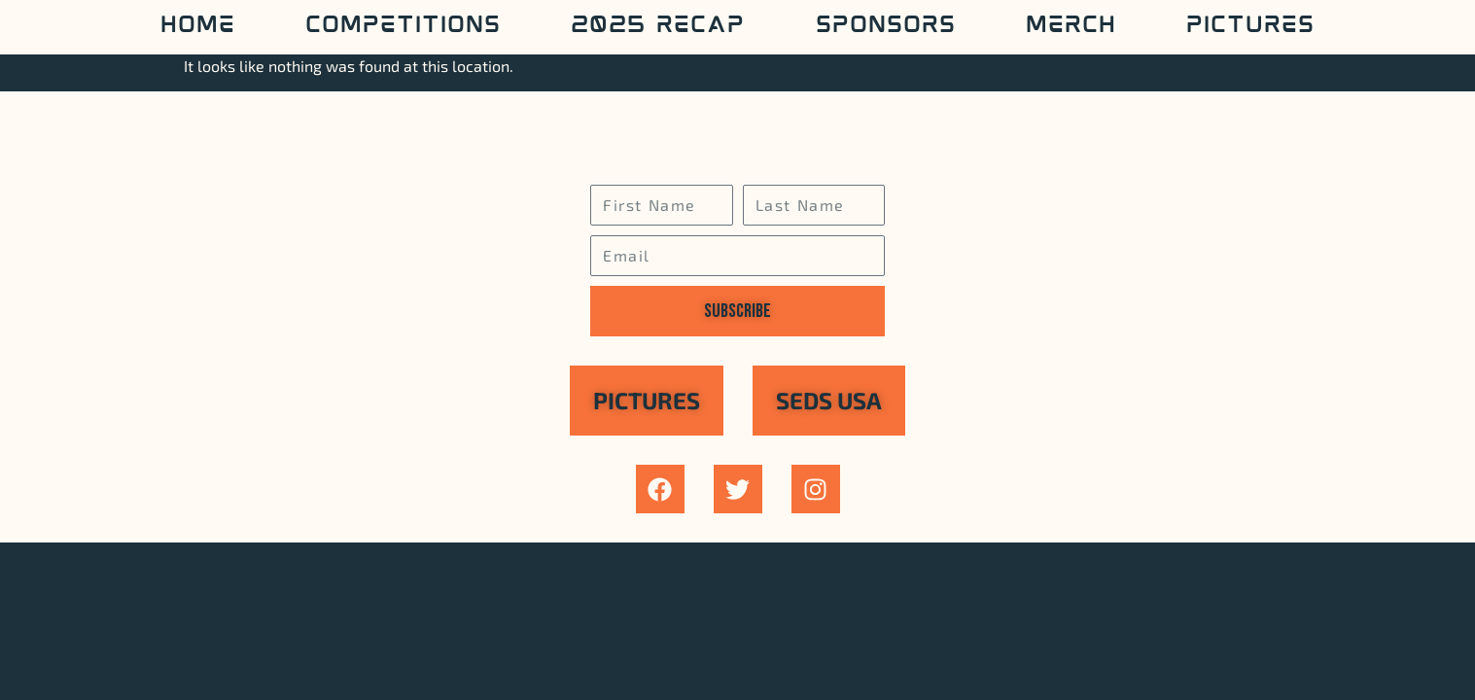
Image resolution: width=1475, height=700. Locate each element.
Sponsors (886, 27)
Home (197, 27)
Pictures (1250, 27)
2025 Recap (658, 27)
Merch (1071, 27)
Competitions (403, 27)
